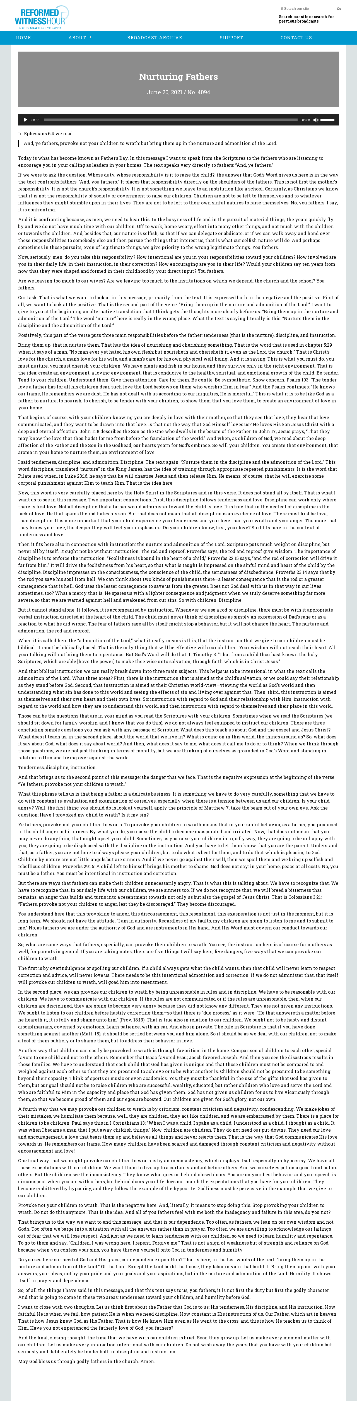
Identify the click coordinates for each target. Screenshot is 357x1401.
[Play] (25, 120)
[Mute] (316, 120)
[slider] (171, 120)
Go (339, 8)
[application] (178, 119)
